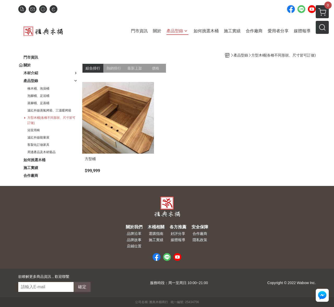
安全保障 (200, 227)
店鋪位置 (134, 246)
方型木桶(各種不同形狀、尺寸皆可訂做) (51, 120)
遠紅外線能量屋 (38, 137)
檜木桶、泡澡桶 (38, 88)
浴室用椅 (33, 130)
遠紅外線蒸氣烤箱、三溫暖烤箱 (49, 110)
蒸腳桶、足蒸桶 (38, 103)
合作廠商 (200, 233)
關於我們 (134, 227)
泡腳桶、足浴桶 (38, 96)
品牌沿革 (134, 233)
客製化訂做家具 (38, 145)
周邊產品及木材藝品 (41, 152)
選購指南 (156, 233)
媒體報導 (178, 240)
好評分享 (178, 233)
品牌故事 (134, 240)
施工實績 (156, 240)
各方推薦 (178, 227)
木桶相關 (156, 227)
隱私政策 (200, 240)
